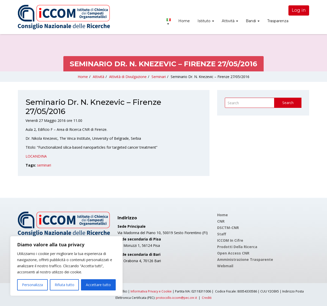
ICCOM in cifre (230, 240)
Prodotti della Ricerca (237, 246)
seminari (44, 165)
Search (288, 102)
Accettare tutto (98, 284)
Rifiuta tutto (64, 284)
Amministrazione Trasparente (245, 259)
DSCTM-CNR (228, 227)
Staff (221, 234)
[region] (66, 266)
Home (184, 21)
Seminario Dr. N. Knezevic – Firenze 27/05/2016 (210, 76)
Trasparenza (277, 21)
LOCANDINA (36, 156)
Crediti (207, 298)
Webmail (225, 265)
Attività (230, 21)
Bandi (253, 21)
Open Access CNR (233, 253)
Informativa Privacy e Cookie (151, 291)
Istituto (205, 21)
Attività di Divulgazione (128, 76)
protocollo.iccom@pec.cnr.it (176, 298)
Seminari (158, 76)
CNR (221, 221)
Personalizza (32, 284)
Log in (299, 10)
